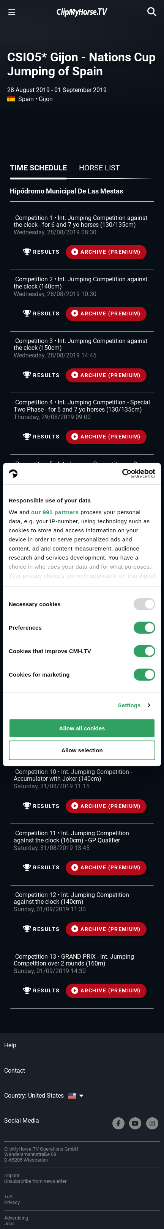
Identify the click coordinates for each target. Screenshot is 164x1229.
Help (10, 1045)
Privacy (12, 1202)
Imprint (11, 1175)
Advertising (16, 1218)
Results (41, 252)
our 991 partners (55, 512)
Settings (129, 705)
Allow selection (81, 750)
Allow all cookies (82, 728)
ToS (8, 1196)
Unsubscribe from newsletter (35, 1181)
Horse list (99, 167)
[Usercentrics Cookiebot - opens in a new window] (122, 474)
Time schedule (38, 167)
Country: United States (43, 1095)
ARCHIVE (105, 252)
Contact (14, 1070)
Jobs (9, 1223)
